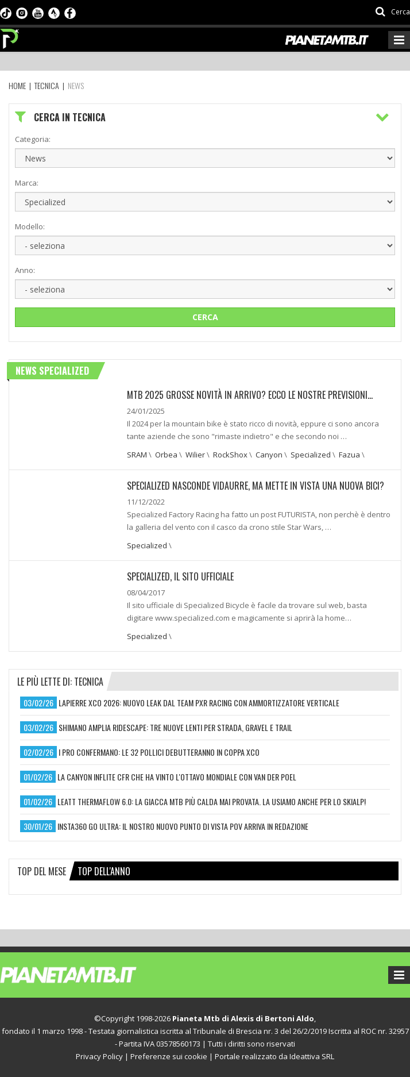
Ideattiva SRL (311, 1056)
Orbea (166, 454)
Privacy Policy (99, 1056)
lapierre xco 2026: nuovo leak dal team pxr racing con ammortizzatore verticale (199, 703)
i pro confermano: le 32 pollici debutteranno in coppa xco (159, 752)
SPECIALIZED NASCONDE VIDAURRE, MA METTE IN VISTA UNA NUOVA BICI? (255, 486)
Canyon (269, 454)
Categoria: (33, 139)
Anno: (25, 270)
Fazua (349, 454)
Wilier (195, 454)
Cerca (205, 316)
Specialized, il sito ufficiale (180, 576)
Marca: (26, 183)
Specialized (311, 454)
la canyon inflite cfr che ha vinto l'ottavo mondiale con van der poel (176, 777)
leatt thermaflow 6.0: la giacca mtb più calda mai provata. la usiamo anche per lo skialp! (211, 801)
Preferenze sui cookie (168, 1056)
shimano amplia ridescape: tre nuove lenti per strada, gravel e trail (175, 727)
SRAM (137, 454)
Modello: (30, 226)
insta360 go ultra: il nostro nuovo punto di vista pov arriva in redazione (182, 826)
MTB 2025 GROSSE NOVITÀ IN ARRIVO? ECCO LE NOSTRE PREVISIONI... (250, 395)
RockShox (230, 454)
